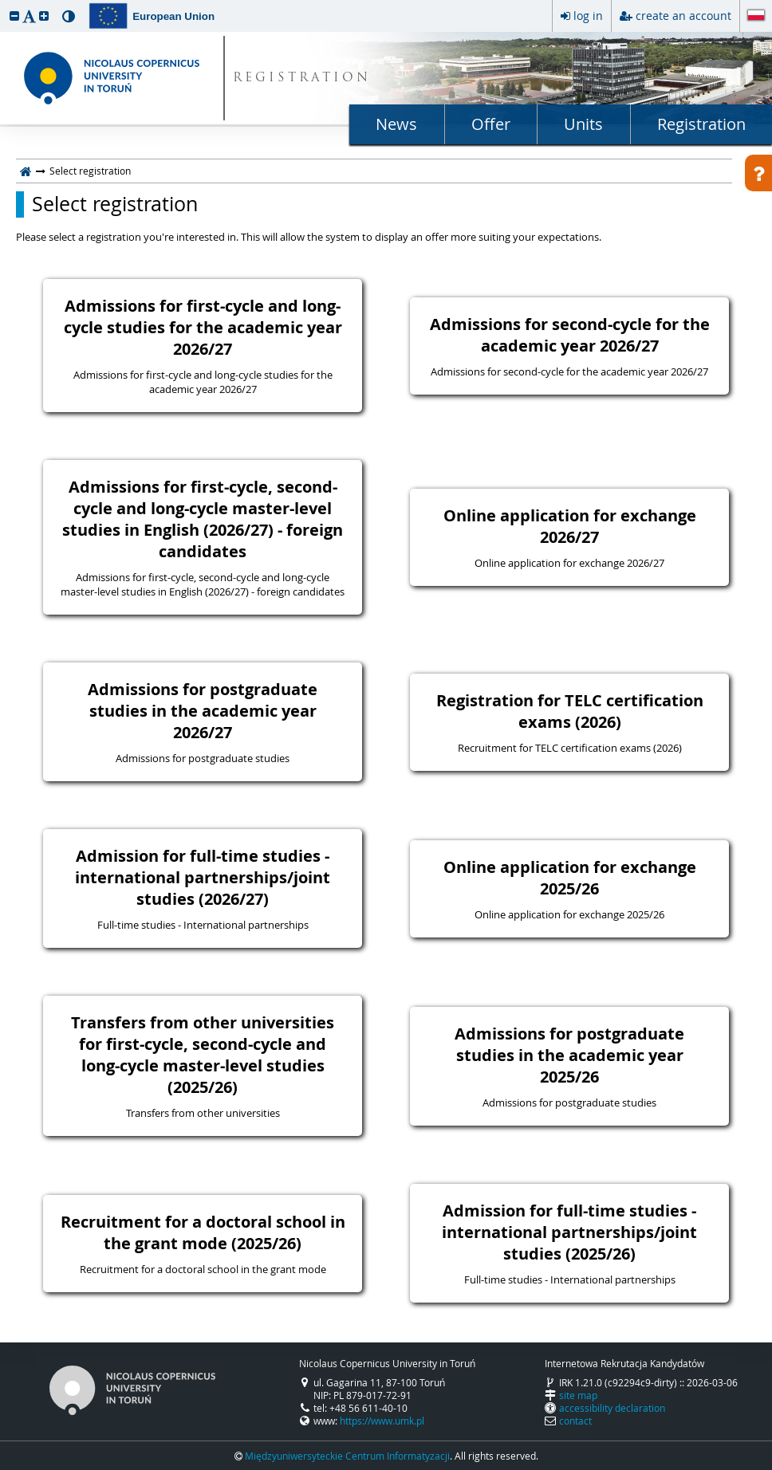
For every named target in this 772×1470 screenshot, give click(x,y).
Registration (701, 124)
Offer (490, 124)
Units (583, 124)
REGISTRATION (302, 79)
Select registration (115, 204)
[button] (14, 15)
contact (575, 1420)
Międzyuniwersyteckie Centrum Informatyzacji (347, 1455)
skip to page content (4, 4)
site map (578, 1395)
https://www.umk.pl (382, 1420)
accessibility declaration (612, 1407)
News (396, 124)
